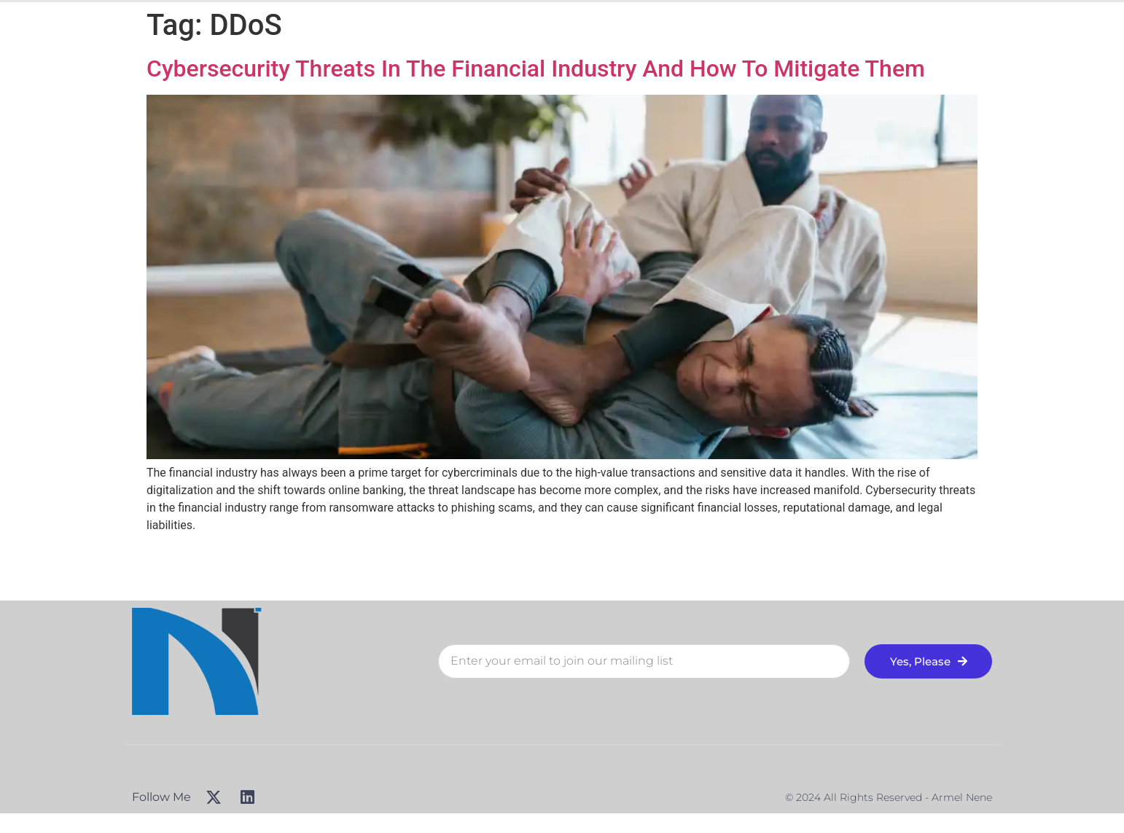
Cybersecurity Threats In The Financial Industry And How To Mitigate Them (536, 68)
